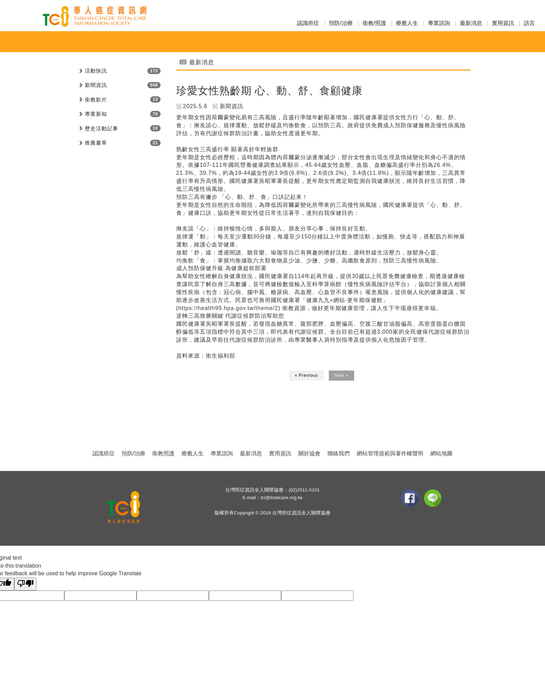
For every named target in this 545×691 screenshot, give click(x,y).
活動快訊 (208, 41)
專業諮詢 (439, 23)
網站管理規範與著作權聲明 (390, 453)
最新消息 (471, 23)
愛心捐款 (304, 41)
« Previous (306, 375)
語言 (529, 23)
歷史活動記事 (101, 128)
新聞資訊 (240, 41)
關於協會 (309, 453)
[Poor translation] (25, 584)
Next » (341, 375)
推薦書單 (96, 143)
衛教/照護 (374, 23)
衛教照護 (163, 453)
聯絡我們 (338, 453)
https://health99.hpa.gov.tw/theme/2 (228, 308)
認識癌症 (308, 23)
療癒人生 (407, 23)
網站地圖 (441, 453)
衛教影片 (96, 100)
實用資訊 (503, 23)
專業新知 (272, 41)
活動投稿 (336, 41)
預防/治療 (340, 23)
